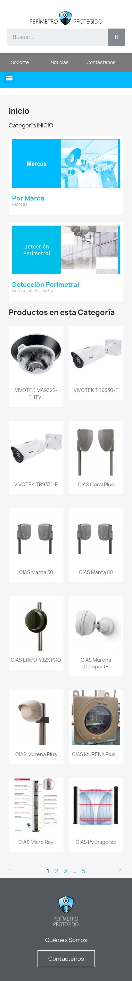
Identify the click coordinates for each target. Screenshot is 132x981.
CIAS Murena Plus (36, 754)
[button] (9, 78)
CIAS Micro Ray (35, 842)
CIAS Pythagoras (96, 842)
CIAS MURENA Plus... (96, 754)
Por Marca (28, 198)
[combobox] (53, 37)
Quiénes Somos (66, 940)
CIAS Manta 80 (96, 572)
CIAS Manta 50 (36, 572)
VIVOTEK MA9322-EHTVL (36, 393)
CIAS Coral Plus (96, 484)
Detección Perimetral (45, 284)
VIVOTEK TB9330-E (96, 390)
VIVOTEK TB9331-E (36, 484)
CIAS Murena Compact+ (96, 663)
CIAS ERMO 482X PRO (36, 660)
